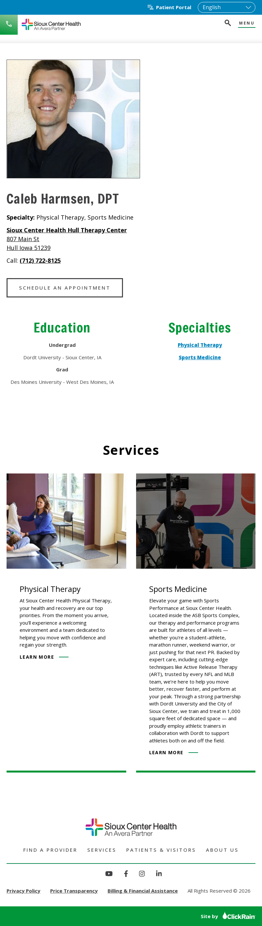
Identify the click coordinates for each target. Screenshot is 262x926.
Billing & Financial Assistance (143, 890)
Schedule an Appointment (65, 287)
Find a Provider (50, 849)
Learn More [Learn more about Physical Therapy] (44, 657)
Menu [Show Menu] (246, 23)
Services (101, 849)
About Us (222, 849)
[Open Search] (227, 24)
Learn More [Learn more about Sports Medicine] (173, 752)
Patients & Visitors (161, 849)
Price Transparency (74, 890)
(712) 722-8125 (40, 260)
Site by (228, 916)
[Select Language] (226, 7)
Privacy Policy (23, 890)
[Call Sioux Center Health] (9, 25)
